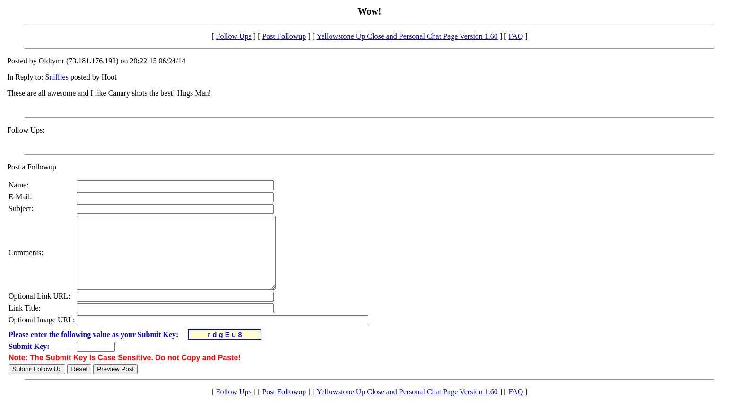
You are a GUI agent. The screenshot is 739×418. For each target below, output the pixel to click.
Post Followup (284, 36)
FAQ (515, 36)
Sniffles (56, 77)
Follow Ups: (26, 130)
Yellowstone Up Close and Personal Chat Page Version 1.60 (406, 36)
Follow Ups (234, 36)
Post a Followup (31, 167)
